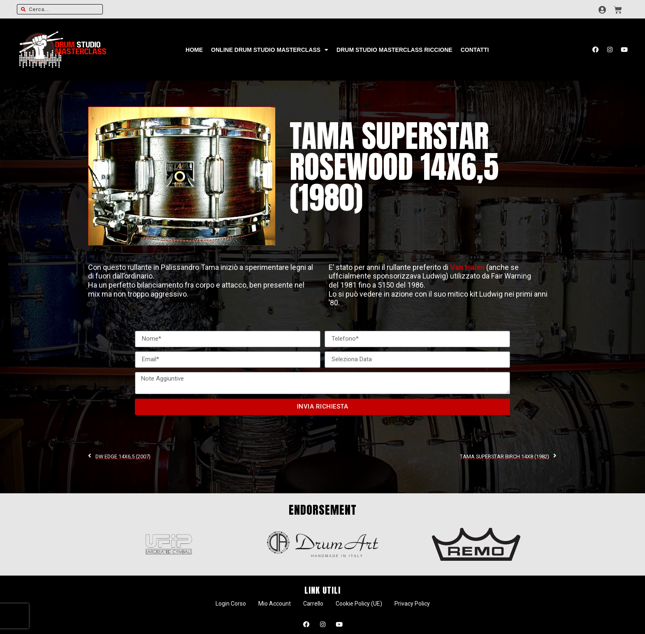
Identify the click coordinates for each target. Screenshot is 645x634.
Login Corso (231, 603)
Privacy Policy (412, 603)
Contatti (475, 49)
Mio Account (274, 603)
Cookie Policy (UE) (359, 603)
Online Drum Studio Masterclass (269, 50)
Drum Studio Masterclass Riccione (394, 49)
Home (194, 49)
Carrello (313, 603)
